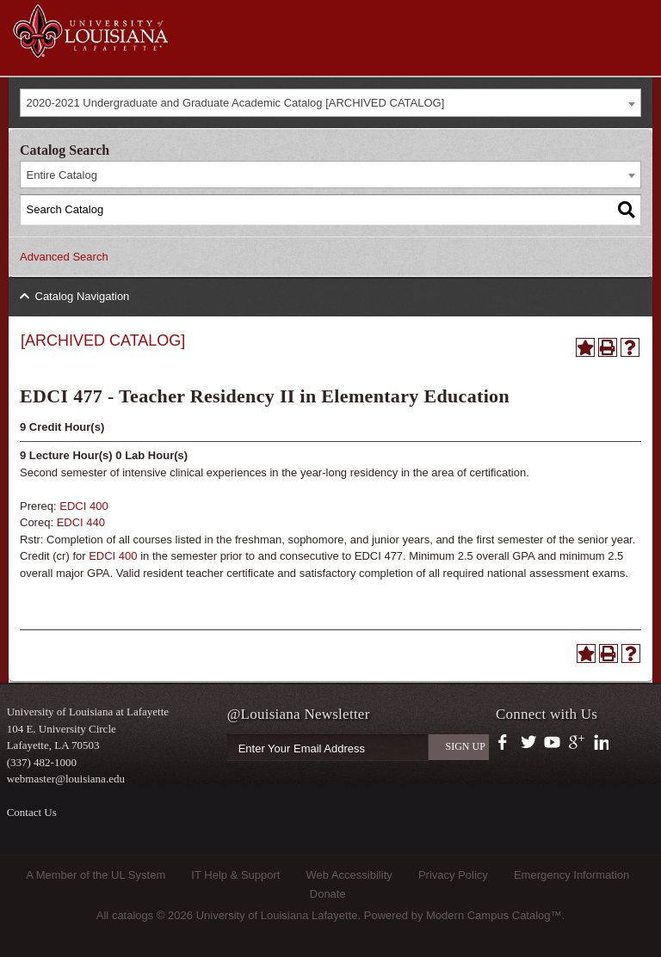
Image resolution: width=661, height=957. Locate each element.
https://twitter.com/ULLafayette (530, 742)
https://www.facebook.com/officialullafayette (506, 742)
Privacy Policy (453, 874)
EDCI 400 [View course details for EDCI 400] (83, 506)
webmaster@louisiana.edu (66, 778)
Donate (328, 893)
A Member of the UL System (95, 874)
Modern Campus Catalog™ (494, 915)
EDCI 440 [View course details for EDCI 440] (81, 522)
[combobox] (330, 103)
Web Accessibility (349, 874)
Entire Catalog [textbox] (62, 175)
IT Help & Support (235, 874)
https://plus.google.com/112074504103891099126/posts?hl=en (577, 742)
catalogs (132, 915)
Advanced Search (64, 256)
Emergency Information (571, 874)
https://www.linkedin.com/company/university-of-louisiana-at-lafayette (599, 742)
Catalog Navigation (82, 296)
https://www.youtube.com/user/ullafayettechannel (552, 742)
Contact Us (32, 812)
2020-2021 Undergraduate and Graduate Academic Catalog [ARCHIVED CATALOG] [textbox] (236, 102)
